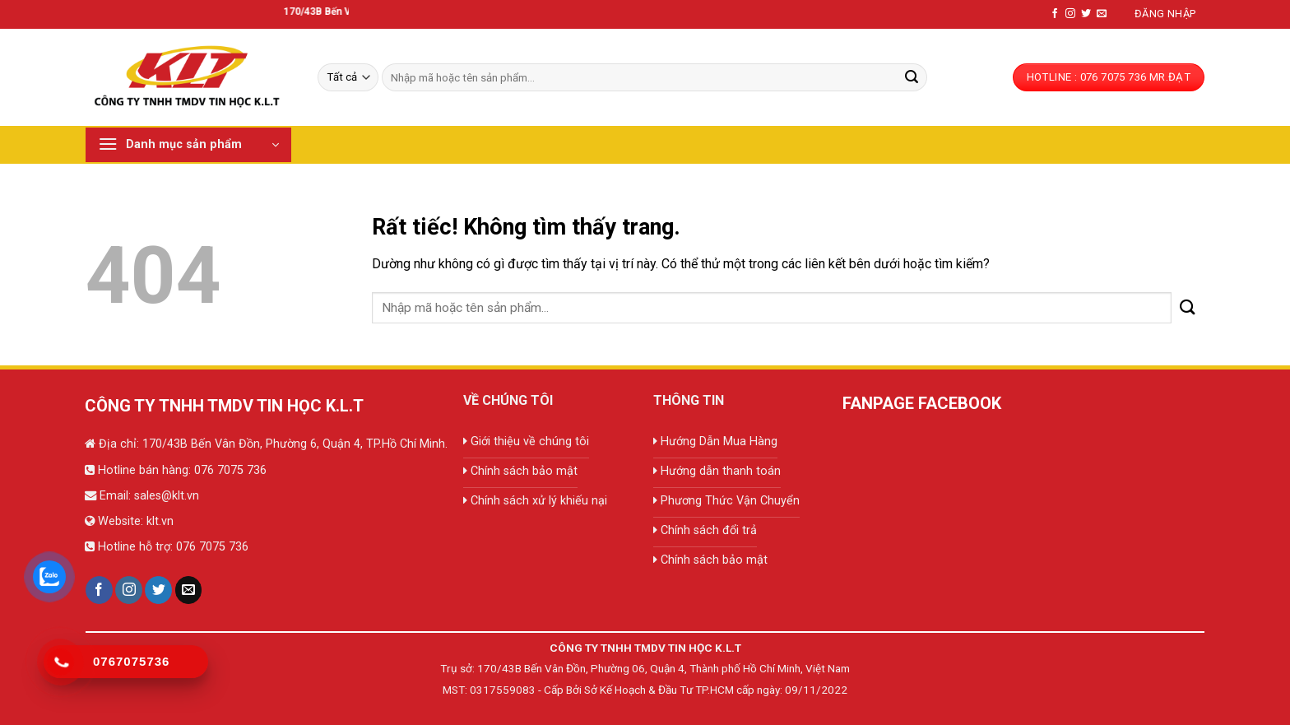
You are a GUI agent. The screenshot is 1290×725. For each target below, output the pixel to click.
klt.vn (160, 521)
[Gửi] (912, 77)
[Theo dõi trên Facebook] (1055, 14)
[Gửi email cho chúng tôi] (1102, 14)
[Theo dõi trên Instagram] (1070, 14)
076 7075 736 (229, 470)
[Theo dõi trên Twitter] (1086, 14)
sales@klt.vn (166, 496)
